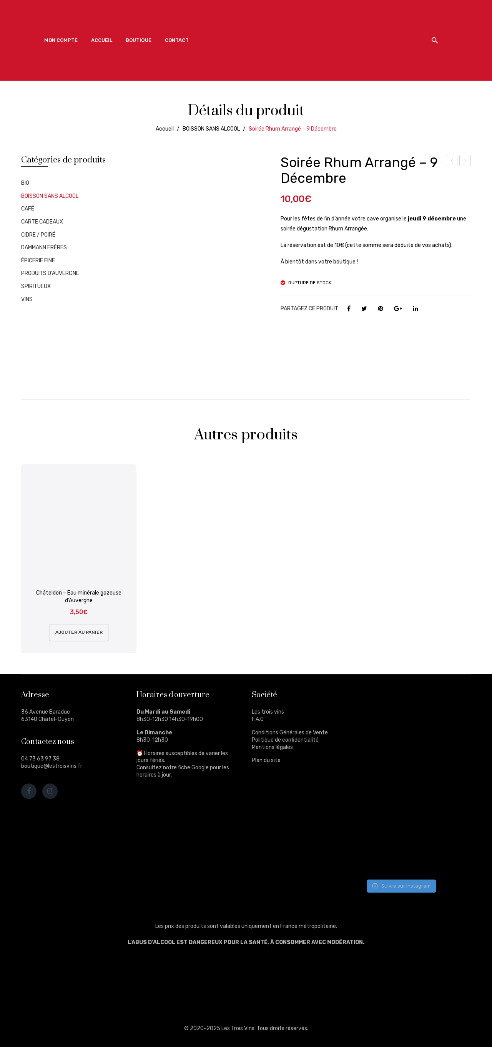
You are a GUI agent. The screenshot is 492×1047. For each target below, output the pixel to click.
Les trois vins (268, 712)
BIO (25, 183)
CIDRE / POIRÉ (38, 235)
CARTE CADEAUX (42, 222)
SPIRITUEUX (36, 286)
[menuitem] (61, 40)
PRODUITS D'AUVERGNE (50, 273)
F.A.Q (258, 719)
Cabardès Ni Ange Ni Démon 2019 (465, 161)
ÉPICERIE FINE (38, 260)
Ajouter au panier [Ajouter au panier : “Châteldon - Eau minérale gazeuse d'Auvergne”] (79, 632)
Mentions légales (272, 747)
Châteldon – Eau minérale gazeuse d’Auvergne (78, 597)
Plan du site (266, 760)
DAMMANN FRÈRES (44, 247)
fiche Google (193, 767)
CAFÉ (27, 208)
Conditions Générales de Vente (290, 732)
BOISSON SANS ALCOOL (211, 129)
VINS (27, 299)
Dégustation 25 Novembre (451, 161)
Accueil (165, 129)
